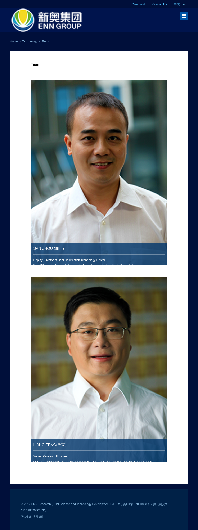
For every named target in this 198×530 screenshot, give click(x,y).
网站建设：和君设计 (32, 516)
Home (14, 41)
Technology (29, 41)
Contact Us (159, 4)
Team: (46, 41)
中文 (179, 4)
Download (138, 4)
